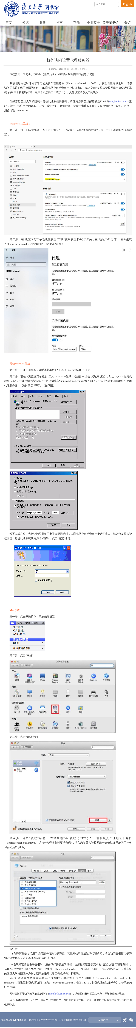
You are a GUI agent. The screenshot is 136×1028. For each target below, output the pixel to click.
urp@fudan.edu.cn (119, 101)
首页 (8, 22)
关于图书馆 (110, 22)
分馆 (127, 22)
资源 (25, 22)
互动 (76, 22)
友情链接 (103, 1020)
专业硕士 (93, 22)
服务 (42, 22)
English (127, 4)
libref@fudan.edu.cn (59, 993)
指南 (59, 22)
